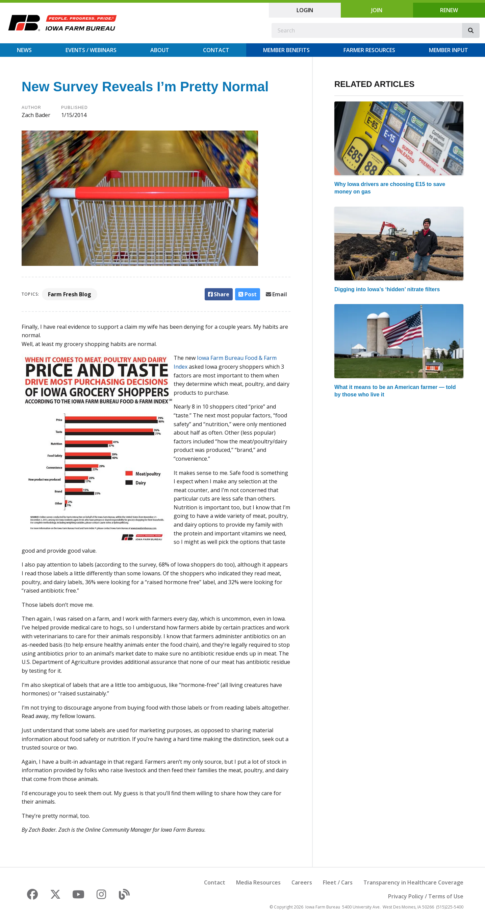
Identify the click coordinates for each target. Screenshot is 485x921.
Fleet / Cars (338, 882)
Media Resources (258, 882)
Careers (301, 882)
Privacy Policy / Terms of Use (425, 896)
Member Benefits (286, 50)
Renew (449, 10)
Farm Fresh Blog (69, 294)
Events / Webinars (91, 50)
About (159, 50)
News (24, 50)
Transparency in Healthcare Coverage (413, 882)
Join (376, 10)
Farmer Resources (369, 50)
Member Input (448, 50)
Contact (216, 50)
